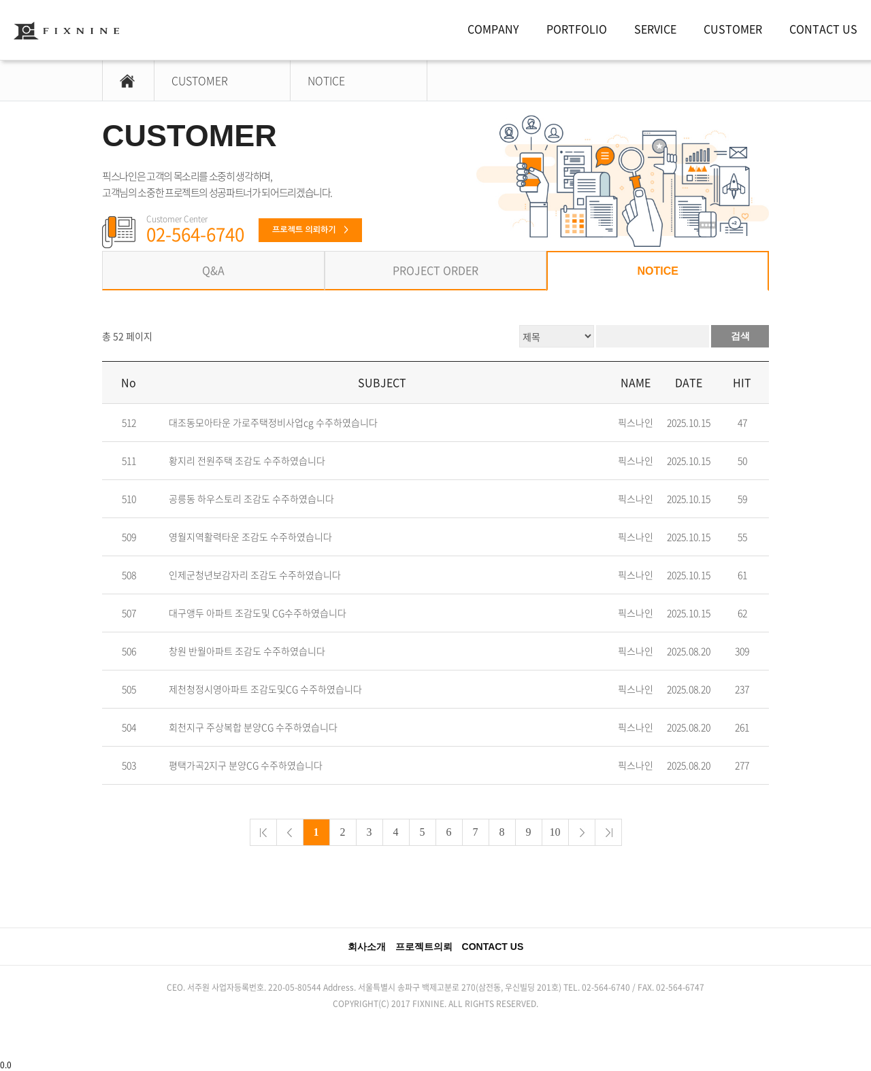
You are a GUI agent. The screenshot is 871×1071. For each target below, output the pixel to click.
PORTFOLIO (576, 29)
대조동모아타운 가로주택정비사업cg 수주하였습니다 (273, 422)
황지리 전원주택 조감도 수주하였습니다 (247, 460)
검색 (740, 335)
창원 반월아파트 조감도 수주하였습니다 (247, 651)
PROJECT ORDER (435, 270)
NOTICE (326, 80)
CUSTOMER (733, 29)
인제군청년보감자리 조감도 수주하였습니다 (255, 574)
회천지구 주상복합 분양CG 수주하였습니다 (253, 727)
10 (555, 832)
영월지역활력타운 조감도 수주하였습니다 (250, 536)
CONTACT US (823, 29)
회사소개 (367, 946)
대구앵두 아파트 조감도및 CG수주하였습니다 (257, 613)
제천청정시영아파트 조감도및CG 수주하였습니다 (265, 689)
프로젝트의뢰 (424, 946)
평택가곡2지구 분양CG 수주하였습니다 (246, 765)
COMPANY (493, 29)
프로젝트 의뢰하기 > (310, 230)
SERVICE (655, 29)
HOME (120, 81)
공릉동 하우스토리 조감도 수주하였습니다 (251, 498)
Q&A (213, 270)
